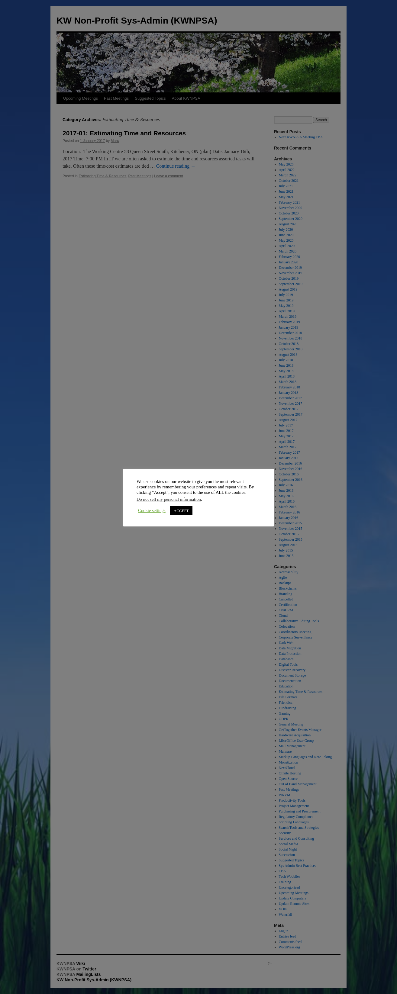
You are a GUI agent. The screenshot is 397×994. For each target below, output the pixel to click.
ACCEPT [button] (181, 510)
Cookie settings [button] (152, 510)
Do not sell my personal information (169, 499)
